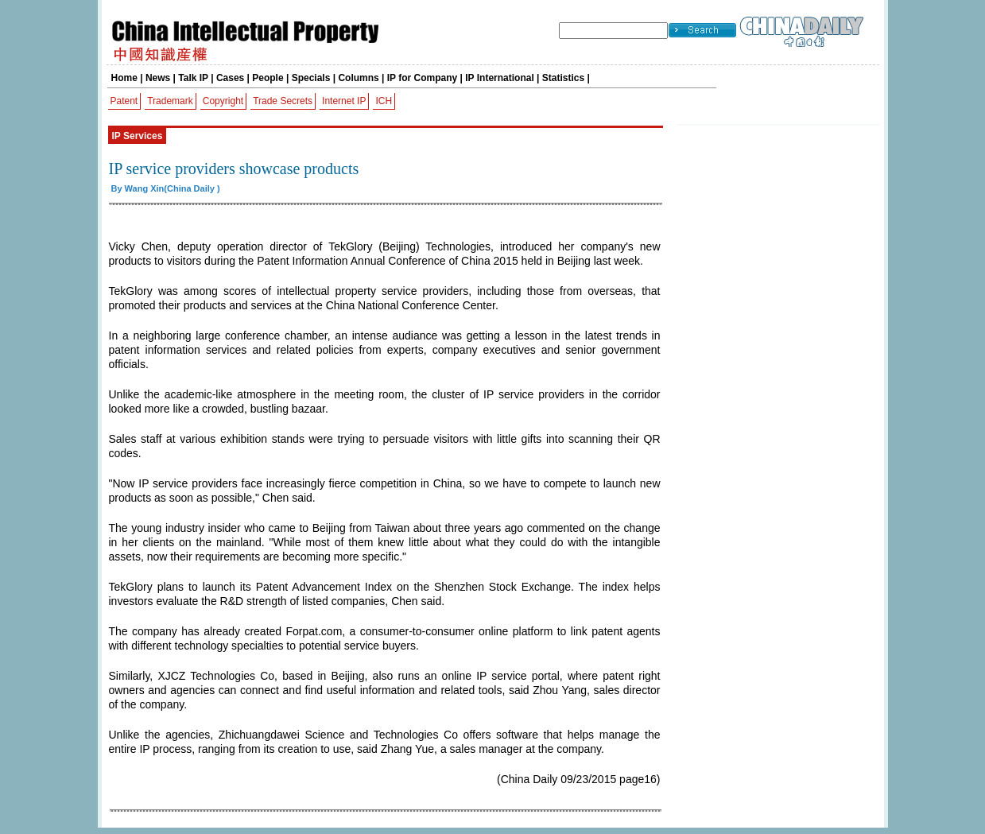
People (267, 77)
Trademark (170, 101)
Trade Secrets (282, 101)
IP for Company (422, 77)
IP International (499, 77)
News (157, 77)
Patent (124, 101)
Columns (358, 77)
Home (124, 77)
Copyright (223, 101)
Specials (311, 77)
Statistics (563, 77)
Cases (230, 77)
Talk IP (193, 77)
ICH (383, 101)
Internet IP (344, 101)
